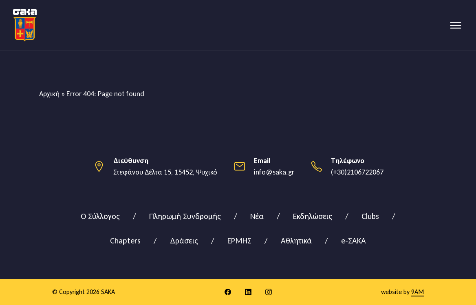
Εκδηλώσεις (312, 216)
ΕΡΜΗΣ (239, 240)
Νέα (257, 216)
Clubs (370, 216)
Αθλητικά (296, 240)
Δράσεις (184, 240)
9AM (417, 292)
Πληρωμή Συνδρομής (185, 216)
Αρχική (49, 93)
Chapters (125, 240)
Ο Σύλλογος (100, 216)
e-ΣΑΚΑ (353, 240)
